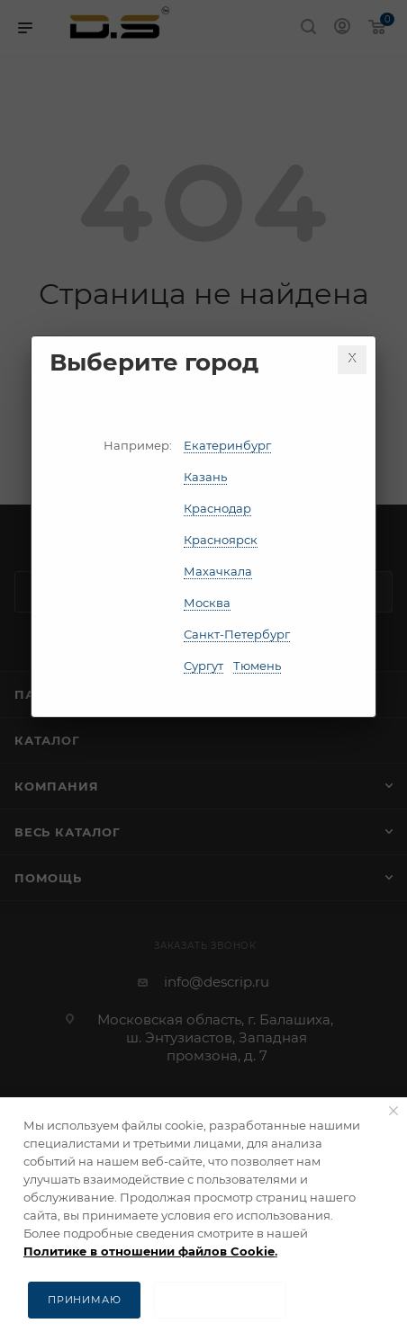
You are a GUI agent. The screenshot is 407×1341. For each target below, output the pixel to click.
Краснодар (217, 508)
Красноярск (221, 539)
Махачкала (218, 571)
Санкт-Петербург (237, 634)
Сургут (203, 665)
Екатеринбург (227, 445)
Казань (205, 476)
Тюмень (257, 665)
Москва (207, 602)
